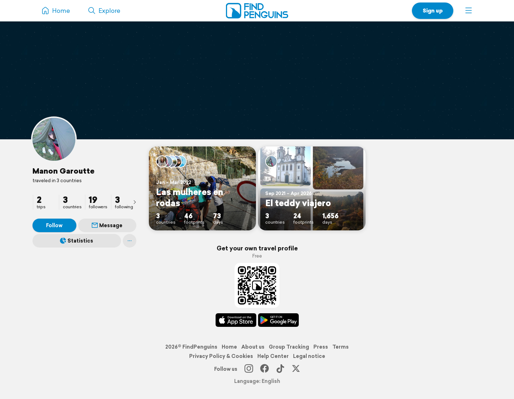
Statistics (76, 240)
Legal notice (309, 356)
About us (252, 346)
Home (229, 346)
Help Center (273, 356)
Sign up (433, 10)
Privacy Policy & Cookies (221, 356)
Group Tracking (289, 346)
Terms (340, 346)
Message (107, 225)
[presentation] (134, 201)
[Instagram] (249, 369)
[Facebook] (264, 369)
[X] (296, 369)
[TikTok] (280, 369)
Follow (54, 225)
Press (320, 346)
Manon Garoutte (63, 170)
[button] (469, 10)
